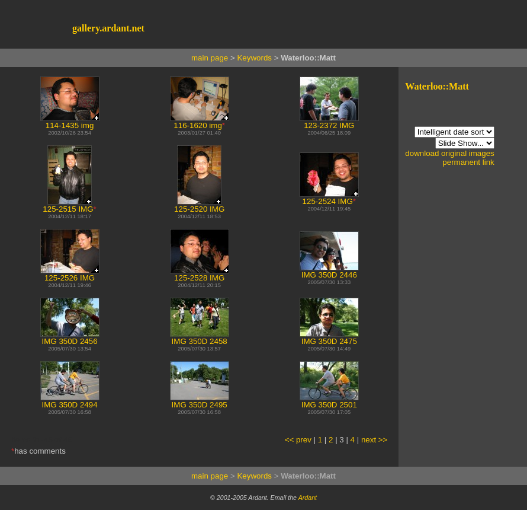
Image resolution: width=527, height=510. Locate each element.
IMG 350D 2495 (199, 401)
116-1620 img (199, 122)
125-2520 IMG (199, 205)
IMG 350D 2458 (199, 338)
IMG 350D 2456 (69, 338)
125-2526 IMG (69, 274)
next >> (374, 439)
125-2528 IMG (199, 274)
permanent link (468, 162)
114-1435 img (69, 122)
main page (209, 57)
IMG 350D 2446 (329, 271)
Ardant (307, 497)
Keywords (254, 57)
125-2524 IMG (329, 198)
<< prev (298, 439)
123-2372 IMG (329, 122)
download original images (449, 153)
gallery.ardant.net (108, 28)
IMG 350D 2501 (329, 401)
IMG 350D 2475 (329, 338)
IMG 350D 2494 (69, 401)
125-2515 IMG (68, 205)
